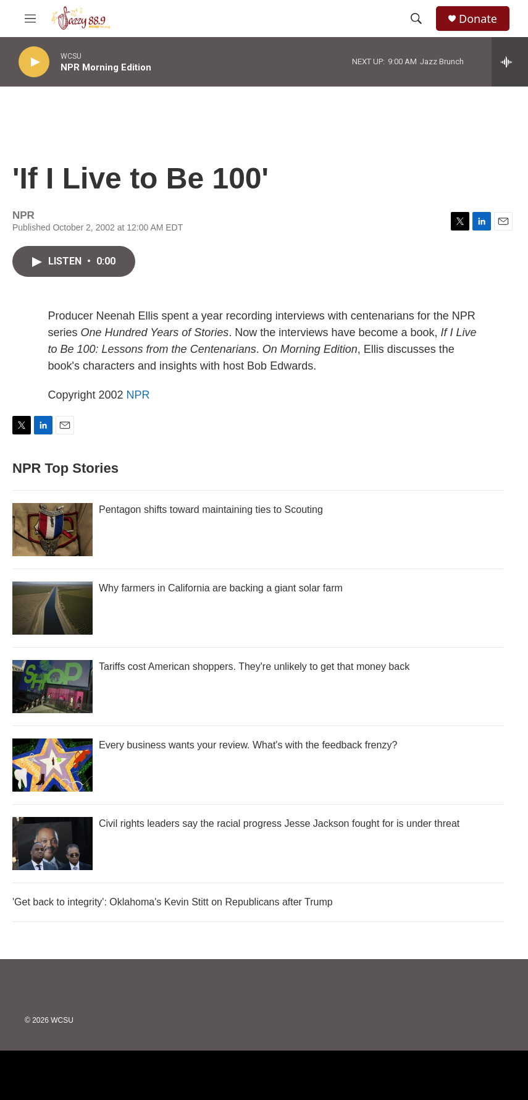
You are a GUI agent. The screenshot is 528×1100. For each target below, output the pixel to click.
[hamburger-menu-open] (30, 18)
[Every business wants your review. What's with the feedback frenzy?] (52, 765)
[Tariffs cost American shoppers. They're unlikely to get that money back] (52, 686)
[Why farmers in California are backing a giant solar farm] (52, 608)
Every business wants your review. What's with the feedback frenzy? (248, 745)
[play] (34, 62)
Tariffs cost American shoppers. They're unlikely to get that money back (254, 666)
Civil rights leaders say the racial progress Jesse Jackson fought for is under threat (279, 823)
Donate (478, 18)
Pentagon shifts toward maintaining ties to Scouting (211, 509)
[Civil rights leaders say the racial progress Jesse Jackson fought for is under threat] (52, 843)
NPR (138, 395)
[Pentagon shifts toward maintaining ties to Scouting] (52, 529)
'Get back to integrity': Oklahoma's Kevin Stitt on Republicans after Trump (172, 902)
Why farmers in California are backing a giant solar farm (221, 588)
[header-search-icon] (416, 18)
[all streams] (510, 62)
